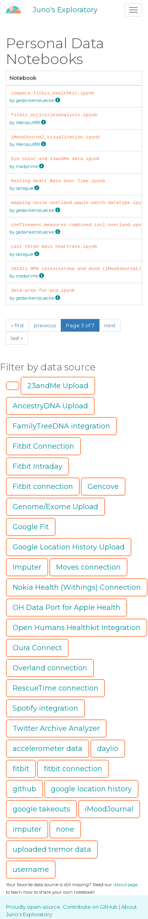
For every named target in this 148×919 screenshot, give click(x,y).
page (125, 884)
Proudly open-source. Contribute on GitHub (62, 907)
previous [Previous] (45, 325)
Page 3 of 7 (80, 325)
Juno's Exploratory (65, 10)
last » (17, 338)
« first (17, 325)
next (110, 325)
